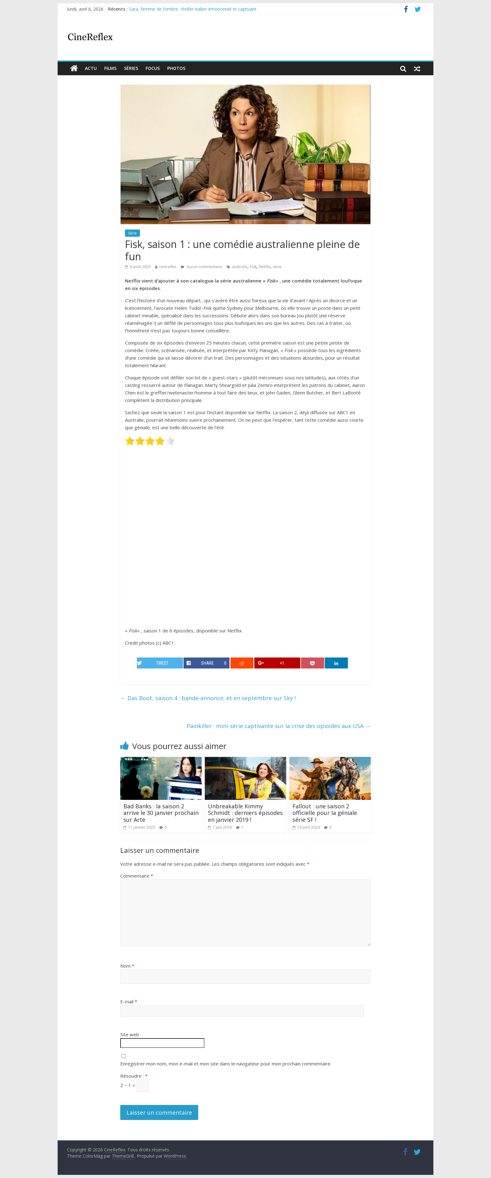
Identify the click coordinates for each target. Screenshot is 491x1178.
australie (239, 266)
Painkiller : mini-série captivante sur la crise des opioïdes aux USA (279, 726)
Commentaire (136, 876)
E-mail (128, 1001)
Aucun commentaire (201, 266)
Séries (131, 68)
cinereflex (167, 266)
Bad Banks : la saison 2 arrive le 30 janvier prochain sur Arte (161, 812)
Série (132, 233)
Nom (127, 966)
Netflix (264, 266)
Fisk (253, 266)
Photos (176, 68)
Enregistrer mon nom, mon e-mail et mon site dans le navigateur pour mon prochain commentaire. (225, 1063)
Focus (153, 68)
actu (91, 68)
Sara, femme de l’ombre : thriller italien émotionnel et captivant (192, 9)
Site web (129, 1034)
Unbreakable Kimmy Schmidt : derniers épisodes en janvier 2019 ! (245, 812)
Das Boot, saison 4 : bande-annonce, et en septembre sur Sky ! (208, 698)
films (110, 68)
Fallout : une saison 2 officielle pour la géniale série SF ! (324, 812)
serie (277, 266)
